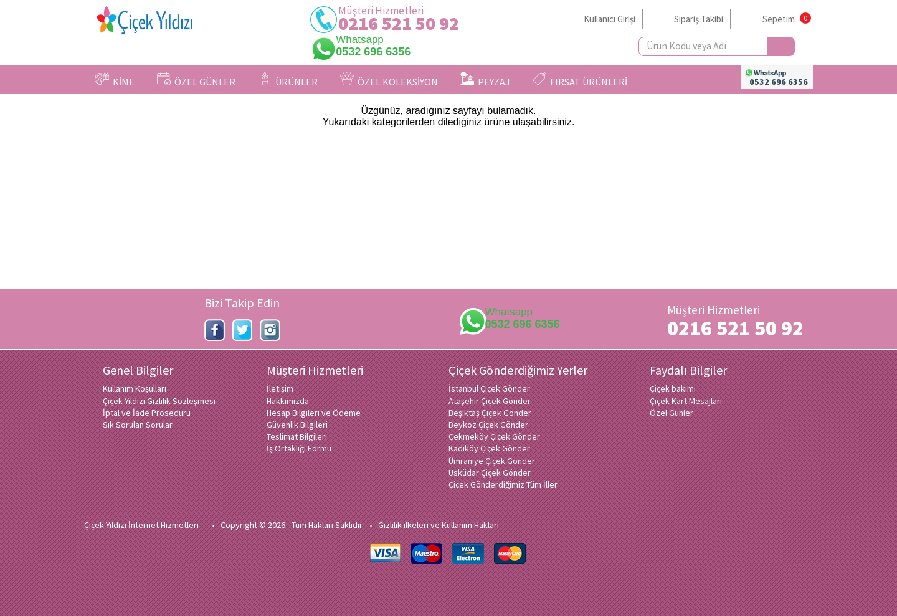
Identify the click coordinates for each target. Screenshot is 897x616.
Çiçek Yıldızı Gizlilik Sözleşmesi (159, 401)
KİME (115, 80)
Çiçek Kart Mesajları (686, 401)
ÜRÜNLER (288, 80)
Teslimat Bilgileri (297, 436)
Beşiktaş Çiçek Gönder (489, 413)
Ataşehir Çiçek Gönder (489, 401)
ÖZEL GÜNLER (196, 80)
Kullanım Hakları (470, 525)
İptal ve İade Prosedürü (147, 413)
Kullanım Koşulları (134, 388)
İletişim (280, 388)
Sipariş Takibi (698, 19)
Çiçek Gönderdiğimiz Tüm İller (503, 484)
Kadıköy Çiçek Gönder (489, 448)
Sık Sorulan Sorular (138, 425)
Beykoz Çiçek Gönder (488, 425)
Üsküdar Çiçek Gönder (489, 473)
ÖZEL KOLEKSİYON (389, 80)
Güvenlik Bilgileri (297, 425)
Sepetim (778, 19)
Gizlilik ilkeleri (403, 525)
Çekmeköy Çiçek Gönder (494, 436)
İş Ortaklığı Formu (299, 448)
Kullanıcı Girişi (609, 19)
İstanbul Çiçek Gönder (489, 388)
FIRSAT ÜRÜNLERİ (580, 80)
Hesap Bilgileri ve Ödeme (314, 413)
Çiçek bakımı (673, 388)
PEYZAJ (485, 80)
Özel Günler (671, 413)
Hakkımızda (288, 401)
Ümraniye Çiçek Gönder (491, 461)
